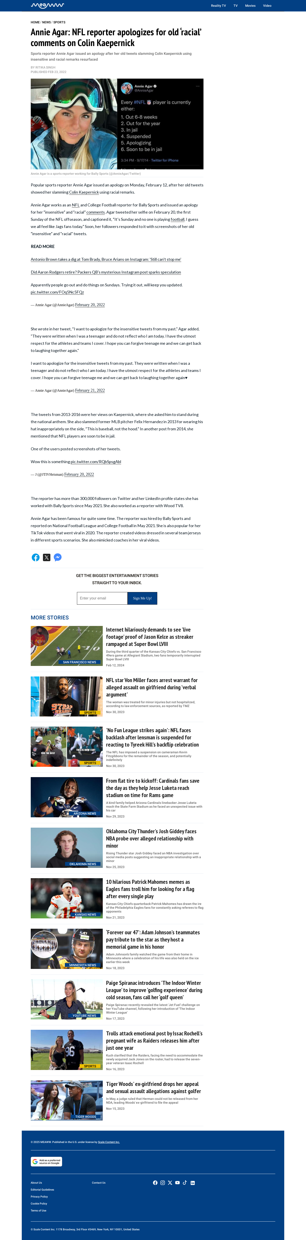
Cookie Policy (39, 1203)
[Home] (47, 6)
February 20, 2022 (90, 305)
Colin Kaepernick (84, 192)
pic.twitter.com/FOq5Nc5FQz (57, 292)
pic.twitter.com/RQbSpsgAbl (96, 461)
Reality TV (218, 5)
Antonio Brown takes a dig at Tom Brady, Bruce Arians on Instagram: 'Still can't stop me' (106, 259)
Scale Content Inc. (109, 1142)
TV (236, 5)
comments (95, 212)
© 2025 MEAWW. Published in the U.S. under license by (64, 1142)
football (177, 219)
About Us (36, 1182)
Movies (250, 5)
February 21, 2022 (90, 390)
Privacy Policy (39, 1196)
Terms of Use (38, 1210)
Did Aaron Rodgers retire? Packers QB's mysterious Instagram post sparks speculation (106, 272)
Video (267, 5)
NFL (76, 204)
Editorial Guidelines (42, 1189)
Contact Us (98, 1182)
